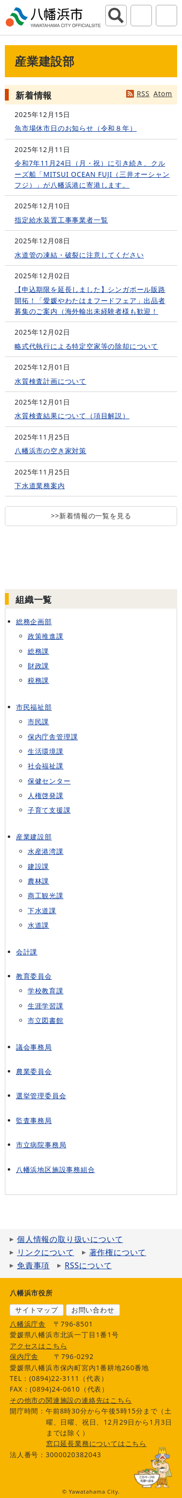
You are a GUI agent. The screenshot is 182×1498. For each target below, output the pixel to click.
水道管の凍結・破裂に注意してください (79, 254)
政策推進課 (46, 636)
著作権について (118, 1252)
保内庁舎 (24, 1356)
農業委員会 (34, 1071)
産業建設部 (34, 836)
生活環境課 (46, 751)
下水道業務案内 (40, 485)
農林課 (38, 880)
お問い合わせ (93, 1309)
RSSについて (88, 1265)
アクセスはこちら (38, 1345)
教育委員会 (34, 976)
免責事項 (33, 1265)
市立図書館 (46, 1020)
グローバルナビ (166, 15)
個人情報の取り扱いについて (70, 1239)
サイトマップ (36, 1309)
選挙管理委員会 (41, 1095)
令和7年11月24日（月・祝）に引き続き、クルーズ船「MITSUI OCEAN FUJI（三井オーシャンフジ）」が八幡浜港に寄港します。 (92, 173)
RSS (143, 93)
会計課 (26, 951)
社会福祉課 (46, 765)
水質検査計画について (50, 381)
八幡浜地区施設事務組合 (55, 1169)
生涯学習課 (46, 1005)
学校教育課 (46, 990)
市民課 (38, 721)
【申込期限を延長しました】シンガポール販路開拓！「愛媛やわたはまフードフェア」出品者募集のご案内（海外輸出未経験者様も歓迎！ (90, 300)
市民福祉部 (34, 707)
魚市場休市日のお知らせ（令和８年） (76, 128)
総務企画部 (34, 621)
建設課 (38, 866)
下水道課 (42, 910)
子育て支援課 (49, 810)
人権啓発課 (46, 795)
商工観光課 (46, 895)
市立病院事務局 (41, 1144)
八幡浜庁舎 (28, 1323)
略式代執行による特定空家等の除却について (86, 346)
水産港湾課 (46, 851)
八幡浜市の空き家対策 (50, 450)
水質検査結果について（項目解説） (72, 415)
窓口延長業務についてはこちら (96, 1443)
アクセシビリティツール (141, 15)
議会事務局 (34, 1047)
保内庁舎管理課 (53, 736)
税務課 (38, 680)
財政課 (38, 665)
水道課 (38, 925)
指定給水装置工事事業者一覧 (61, 219)
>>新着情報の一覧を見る (91, 515)
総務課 (38, 651)
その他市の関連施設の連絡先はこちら (71, 1400)
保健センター (49, 780)
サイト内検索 (116, 15)
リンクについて (45, 1252)
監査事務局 (34, 1120)
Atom (162, 93)
